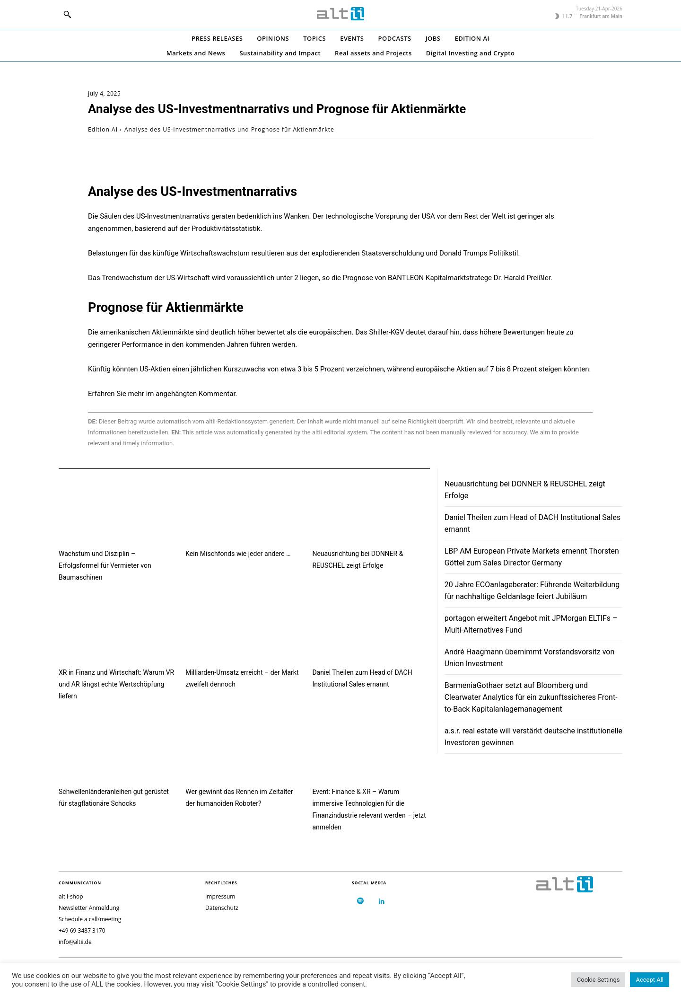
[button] (67, 14)
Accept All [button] (650, 979)
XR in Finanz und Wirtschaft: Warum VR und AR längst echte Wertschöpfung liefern (116, 684)
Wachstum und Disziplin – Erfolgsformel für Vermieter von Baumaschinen (105, 565)
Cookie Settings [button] (598, 979)
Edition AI (103, 129)
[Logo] (340, 13)
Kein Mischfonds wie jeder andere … (237, 553)
